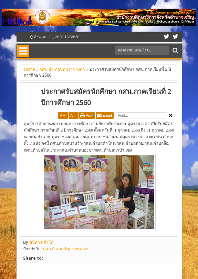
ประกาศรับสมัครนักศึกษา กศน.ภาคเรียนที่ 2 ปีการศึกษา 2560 (106, 97)
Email (107, 115)
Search (175, 51)
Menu (23, 51)
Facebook (166, 37)
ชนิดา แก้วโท (41, 242)
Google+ (175, 37)
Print (90, 115)
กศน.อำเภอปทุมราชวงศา (65, 249)
